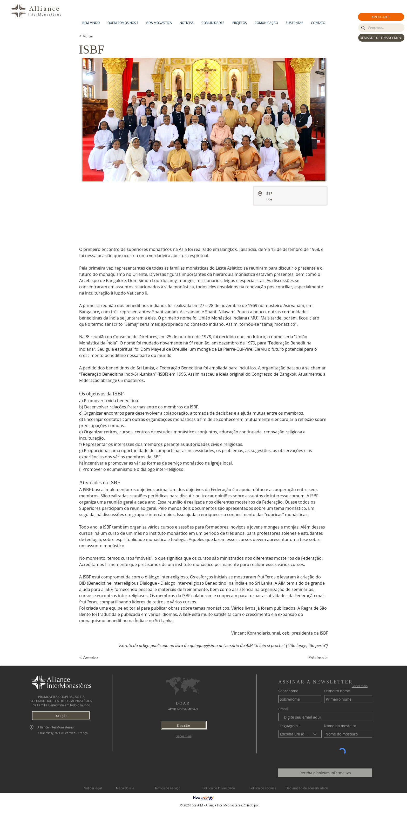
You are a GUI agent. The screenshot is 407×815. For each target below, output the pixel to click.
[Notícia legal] (92, 788)
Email (283, 709)
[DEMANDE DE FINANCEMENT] (381, 38)
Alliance (44, 8)
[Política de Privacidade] (218, 788)
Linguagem (288, 726)
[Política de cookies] (262, 788)
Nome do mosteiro (340, 726)
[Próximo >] (315, 658)
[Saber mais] (183, 736)
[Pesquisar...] (381, 27)
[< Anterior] (96, 658)
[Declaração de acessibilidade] (306, 788)
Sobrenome (288, 691)
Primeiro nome (337, 691)
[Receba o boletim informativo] (325, 772)
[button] (381, 17)
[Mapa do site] (125, 788)
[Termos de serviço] (167, 788)
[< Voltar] (96, 36)
